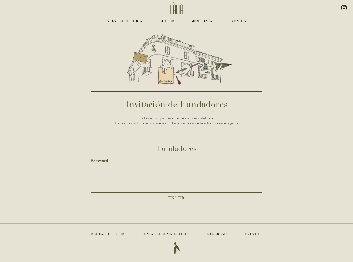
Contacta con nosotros (165, 234)
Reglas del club (107, 234)
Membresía (201, 21)
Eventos (237, 21)
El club (167, 21)
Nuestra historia (124, 21)
